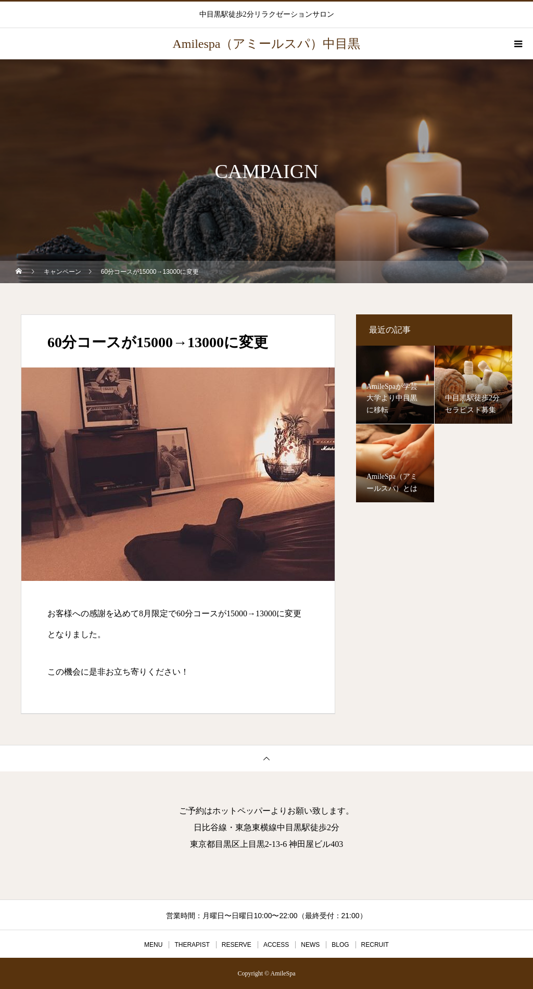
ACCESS (276, 944)
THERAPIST (191, 944)
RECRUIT (375, 944)
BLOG (340, 944)
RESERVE (236, 944)
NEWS (310, 944)
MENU (153, 944)
